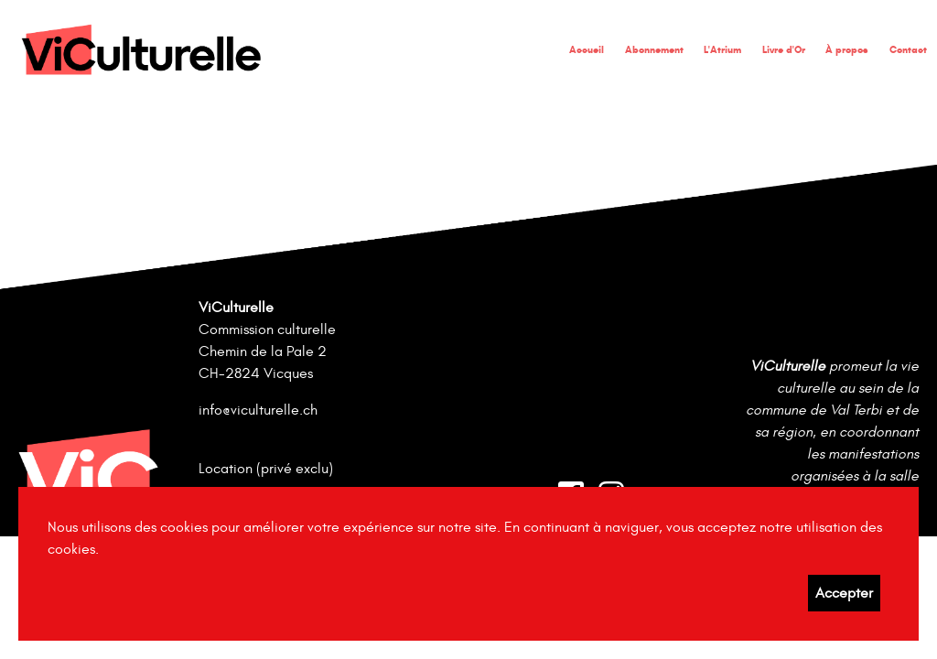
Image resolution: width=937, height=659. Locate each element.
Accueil (586, 49)
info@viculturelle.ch (258, 410)
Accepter (844, 593)
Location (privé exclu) (266, 468)
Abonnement (654, 49)
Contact (908, 49)
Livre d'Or (783, 49)
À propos (846, 49)
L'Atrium (722, 49)
